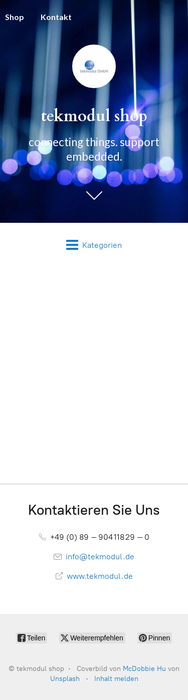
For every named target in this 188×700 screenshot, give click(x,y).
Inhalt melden (116, 678)
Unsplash (65, 678)
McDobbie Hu (144, 668)
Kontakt (56, 17)
